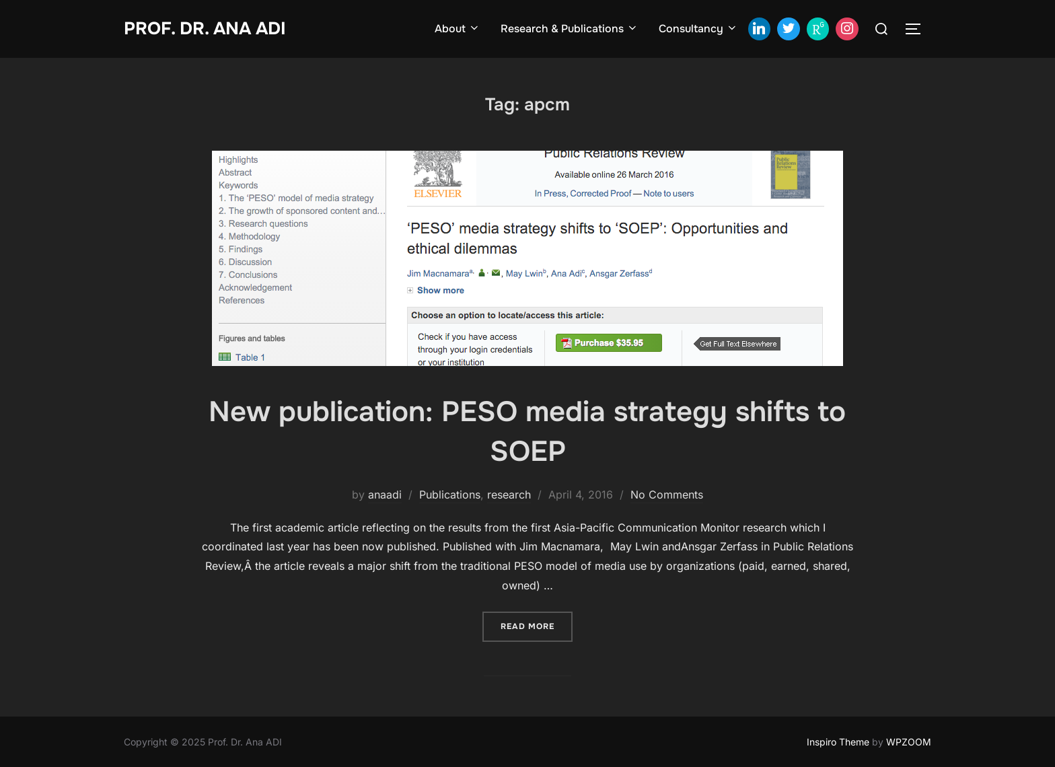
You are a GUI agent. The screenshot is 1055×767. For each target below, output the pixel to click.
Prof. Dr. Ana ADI (205, 28)
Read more (537, 625)
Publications (449, 494)
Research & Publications (570, 29)
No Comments (666, 494)
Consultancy (698, 29)
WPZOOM (908, 741)
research (509, 494)
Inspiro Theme (838, 741)
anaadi (385, 494)
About (457, 29)
